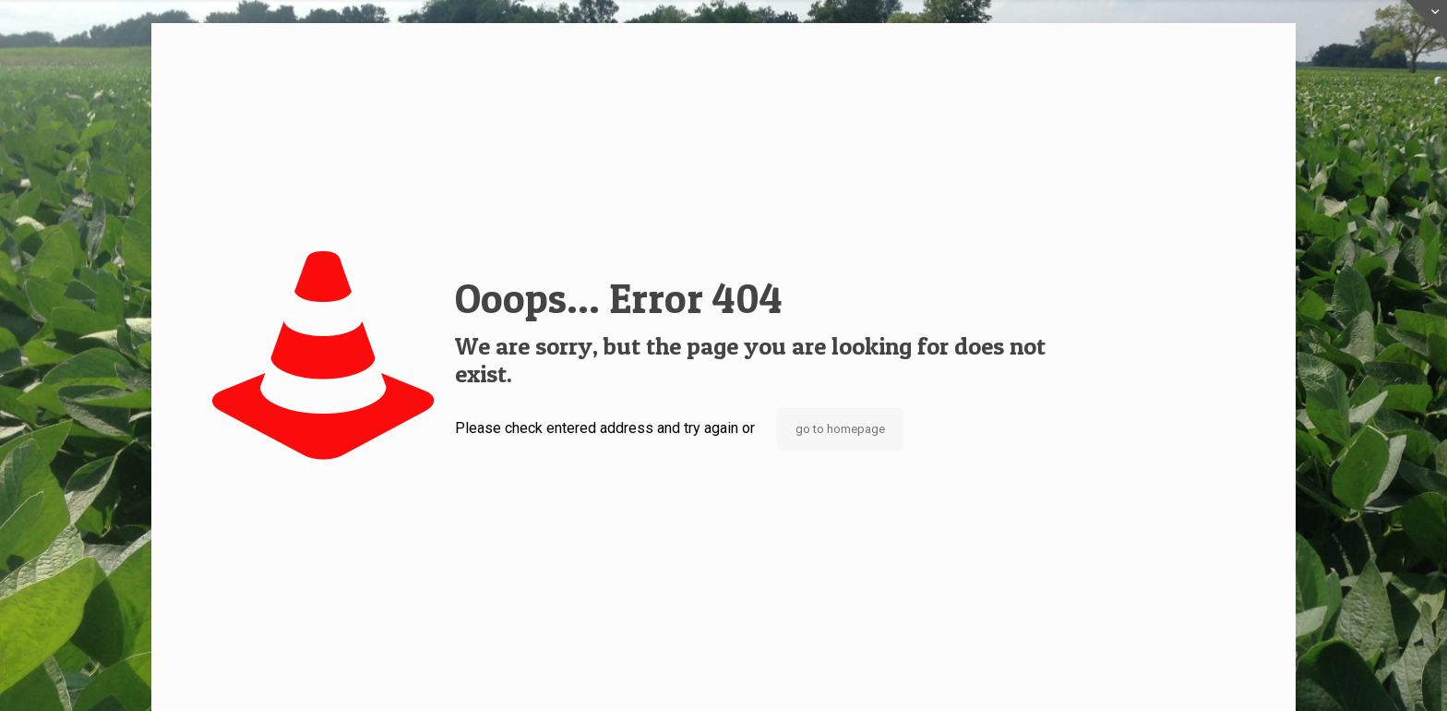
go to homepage (840, 429)
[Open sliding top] (1426, 21)
